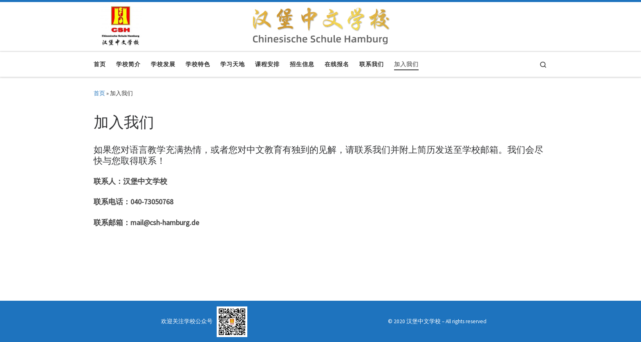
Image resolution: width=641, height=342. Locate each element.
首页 (99, 93)
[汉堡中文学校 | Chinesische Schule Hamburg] (121, 25)
